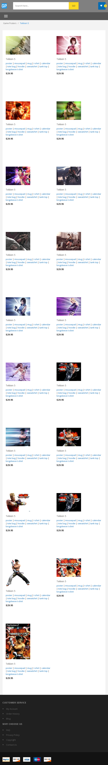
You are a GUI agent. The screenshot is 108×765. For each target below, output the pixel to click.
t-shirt (36, 63)
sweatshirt (32, 66)
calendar (46, 63)
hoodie (21, 66)
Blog (8, 718)
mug (29, 63)
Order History (13, 713)
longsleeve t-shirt (14, 69)
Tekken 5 (10, 59)
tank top (43, 66)
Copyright (11, 739)
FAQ (8, 730)
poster (9, 63)
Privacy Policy (13, 734)
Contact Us (11, 744)
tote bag (11, 66)
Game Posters (9, 23)
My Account (11, 708)
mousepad (19, 63)
